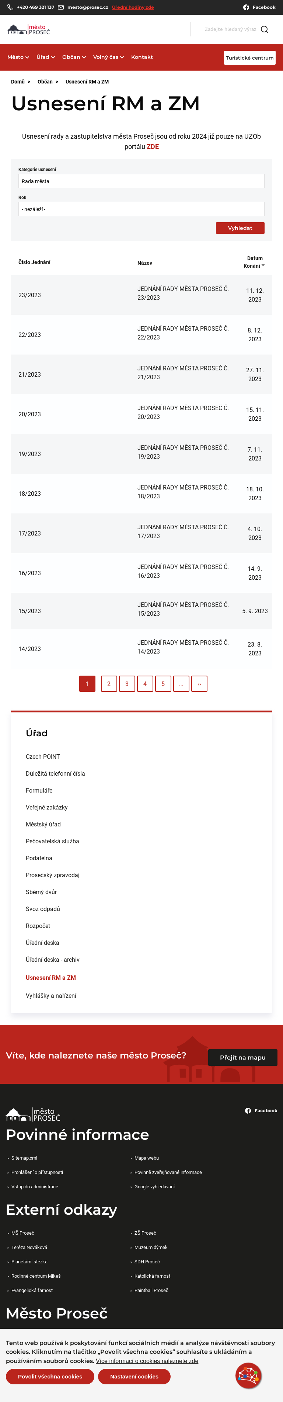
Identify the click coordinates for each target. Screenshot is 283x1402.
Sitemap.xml (24, 1157)
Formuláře (39, 790)
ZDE (153, 146)
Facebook (259, 7)
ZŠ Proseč (145, 1233)
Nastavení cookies (134, 1376)
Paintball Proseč (151, 1290)
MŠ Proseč (22, 1233)
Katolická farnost (152, 1276)
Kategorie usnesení (37, 169)
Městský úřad (43, 824)
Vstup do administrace (34, 1186)
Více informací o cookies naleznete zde (147, 1361)
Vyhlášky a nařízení (51, 995)
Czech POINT (43, 756)
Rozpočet (38, 925)
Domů (18, 81)
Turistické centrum (250, 58)
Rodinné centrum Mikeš (36, 1276)
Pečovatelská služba (52, 841)
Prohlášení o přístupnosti (37, 1172)
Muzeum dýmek (151, 1247)
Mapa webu (146, 1157)
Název (144, 262)
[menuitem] (141, 756)
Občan (71, 57)
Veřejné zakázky (47, 807)
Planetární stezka (29, 1261)
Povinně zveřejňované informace (168, 1172)
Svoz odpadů (43, 908)
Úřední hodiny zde (133, 7)
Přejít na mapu (243, 1057)
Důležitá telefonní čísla (55, 773)
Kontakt (142, 57)
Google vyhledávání (154, 1186)
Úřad (42, 57)
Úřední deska (42, 942)
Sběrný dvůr (41, 892)
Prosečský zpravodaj (53, 875)
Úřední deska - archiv (53, 959)
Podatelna (39, 858)
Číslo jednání (34, 262)
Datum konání (255, 262)
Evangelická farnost (32, 1290)
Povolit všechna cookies (50, 1376)
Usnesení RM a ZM (51, 977)
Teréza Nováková (29, 1247)
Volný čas (105, 57)
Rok (22, 197)
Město (15, 57)
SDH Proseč (147, 1261)
